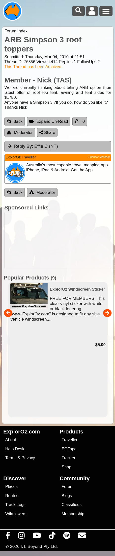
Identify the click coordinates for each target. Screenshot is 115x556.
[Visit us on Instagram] (21, 536)
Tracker (69, 457)
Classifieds (72, 504)
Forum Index (16, 31)
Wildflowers (15, 513)
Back (15, 121)
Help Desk (14, 449)
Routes (11, 495)
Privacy (28, 457)
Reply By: (23, 146)
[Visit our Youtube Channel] (37, 536)
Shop (66, 467)
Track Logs (15, 504)
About (10, 439)
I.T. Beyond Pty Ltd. (39, 546)
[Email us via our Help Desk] (82, 536)
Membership (73, 513)
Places (11, 486)
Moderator (20, 132)
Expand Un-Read (48, 121)
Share (47, 132)
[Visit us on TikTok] (52, 536)
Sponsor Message (99, 156)
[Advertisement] (60, 240)
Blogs (67, 495)
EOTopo (69, 449)
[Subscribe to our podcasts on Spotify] (66, 536)
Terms (10, 457)
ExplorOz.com (21, 432)
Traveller (70, 439)
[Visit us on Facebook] (8, 536)
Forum (68, 486)
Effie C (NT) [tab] (32, 146)
